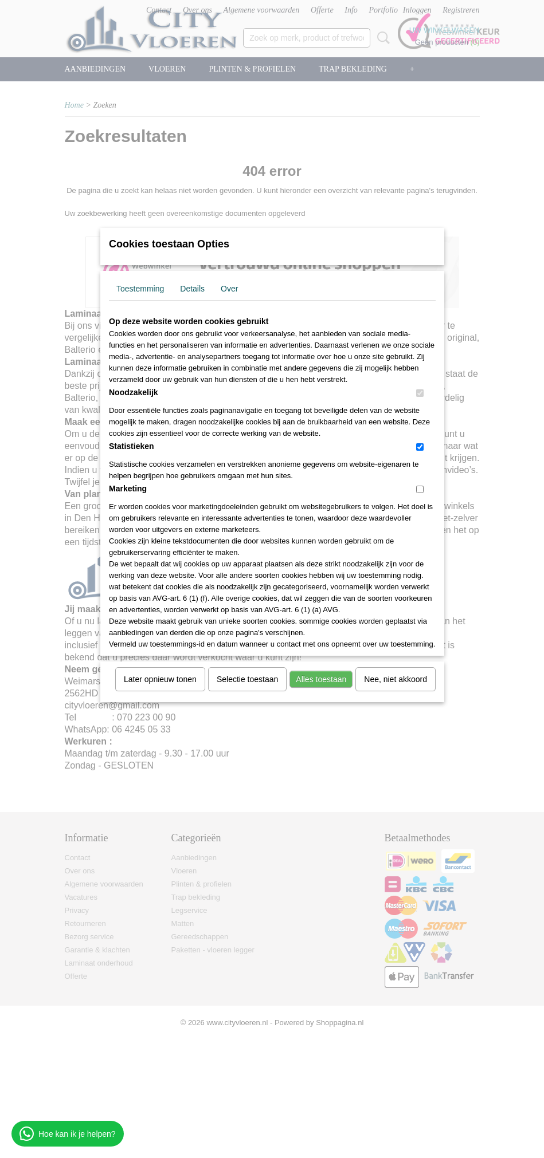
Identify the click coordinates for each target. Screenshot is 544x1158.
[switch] (420, 393)
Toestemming (140, 288)
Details (192, 288)
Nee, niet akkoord (395, 679)
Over (229, 288)
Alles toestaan (321, 679)
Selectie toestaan (247, 679)
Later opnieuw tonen (160, 679)
